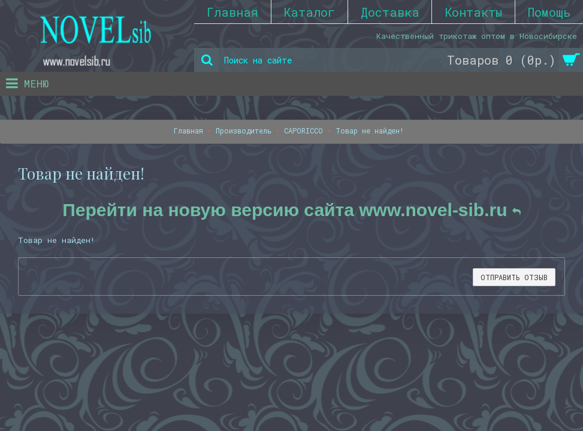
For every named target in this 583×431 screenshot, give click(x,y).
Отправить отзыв (514, 277)
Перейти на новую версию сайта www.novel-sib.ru (291, 210)
